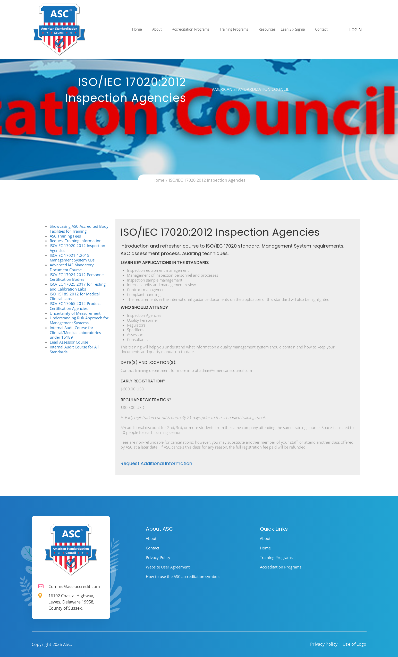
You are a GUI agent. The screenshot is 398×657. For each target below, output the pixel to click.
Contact (321, 30)
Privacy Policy (158, 557)
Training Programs (234, 30)
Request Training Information (75, 240)
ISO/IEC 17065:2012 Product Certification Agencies (75, 306)
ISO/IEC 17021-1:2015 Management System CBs (72, 258)
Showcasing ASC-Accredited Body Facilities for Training (79, 229)
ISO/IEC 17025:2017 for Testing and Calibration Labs (78, 287)
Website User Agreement (168, 567)
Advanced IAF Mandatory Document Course (72, 267)
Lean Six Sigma (293, 30)
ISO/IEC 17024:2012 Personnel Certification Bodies (77, 277)
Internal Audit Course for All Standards (74, 349)
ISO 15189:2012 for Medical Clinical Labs (75, 296)
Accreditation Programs (191, 30)
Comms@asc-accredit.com (74, 586)
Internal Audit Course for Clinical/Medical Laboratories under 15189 (75, 332)
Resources (267, 30)
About (157, 30)
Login (356, 30)
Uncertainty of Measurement (75, 313)
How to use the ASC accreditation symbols (183, 576)
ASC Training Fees (65, 236)
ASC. (67, 644)
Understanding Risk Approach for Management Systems (79, 320)
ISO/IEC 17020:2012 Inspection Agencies (77, 248)
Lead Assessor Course (69, 342)
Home (137, 30)
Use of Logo (354, 644)
